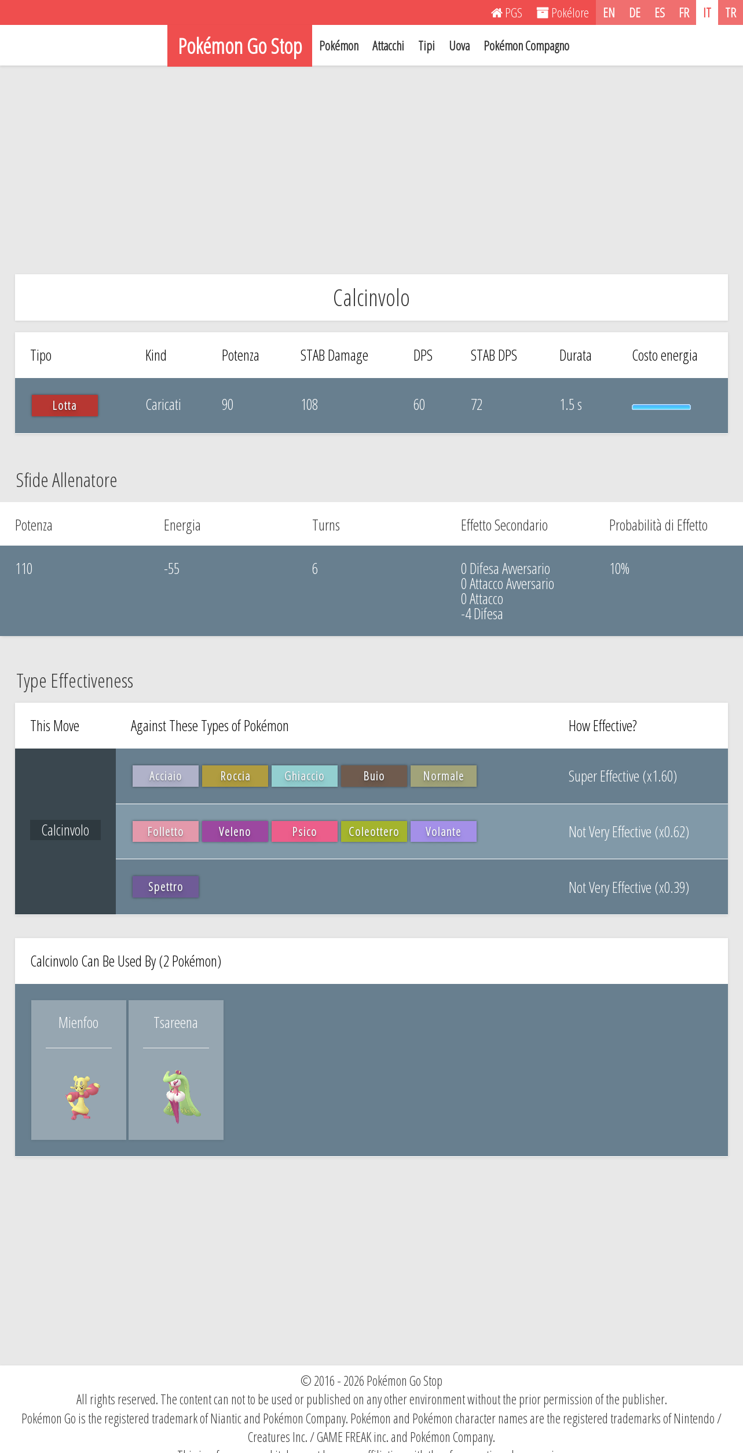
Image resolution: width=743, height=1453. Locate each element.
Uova (459, 45)
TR (730, 12)
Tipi (426, 45)
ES (659, 12)
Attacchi (388, 45)
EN (609, 12)
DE (634, 12)
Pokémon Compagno (526, 45)
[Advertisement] (371, 170)
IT (707, 12)
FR (684, 12)
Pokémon (338, 45)
